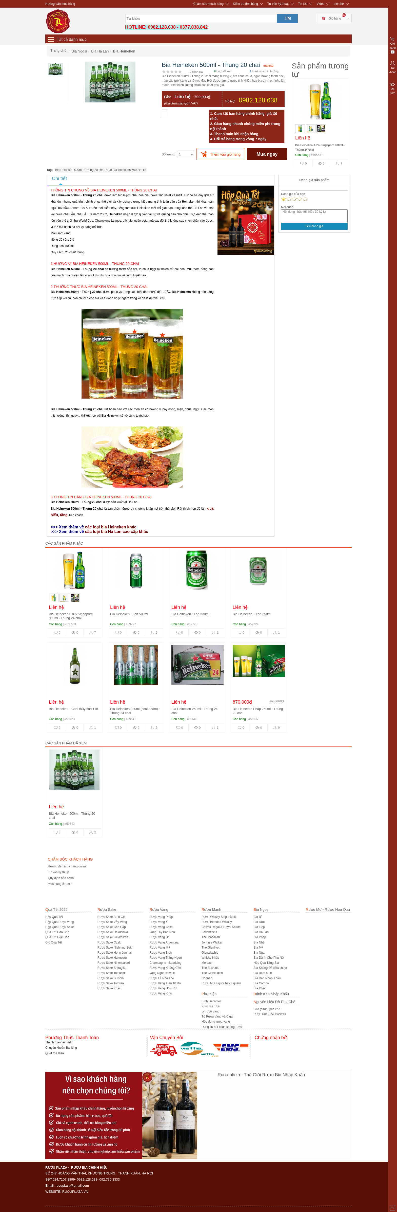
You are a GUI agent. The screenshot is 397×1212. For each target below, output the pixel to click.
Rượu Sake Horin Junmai (114, 952)
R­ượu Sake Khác (109, 988)
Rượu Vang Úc (159, 937)
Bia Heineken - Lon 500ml (129, 614)
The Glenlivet (211, 947)
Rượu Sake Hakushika (112, 932)
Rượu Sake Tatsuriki (111, 973)
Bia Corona (261, 983)
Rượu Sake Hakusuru (112, 957)
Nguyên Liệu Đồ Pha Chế (274, 1002)
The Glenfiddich (212, 973)
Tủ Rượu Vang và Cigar (218, 1016)
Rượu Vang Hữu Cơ (162, 988)
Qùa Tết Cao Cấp (57, 932)
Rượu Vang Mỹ (159, 947)
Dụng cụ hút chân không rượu (222, 1027)
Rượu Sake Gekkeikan (112, 937)
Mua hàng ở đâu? (60, 884)
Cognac (207, 978)
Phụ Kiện (209, 994)
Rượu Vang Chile (161, 927)
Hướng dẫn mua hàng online (67, 866)
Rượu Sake (106, 909)
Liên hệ (339, 4)
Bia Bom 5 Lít (263, 973)
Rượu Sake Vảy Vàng (112, 922)
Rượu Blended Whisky (217, 922)
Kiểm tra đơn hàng (245, 4)
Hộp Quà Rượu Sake (59, 927)
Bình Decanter (211, 1001)
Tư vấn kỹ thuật (278, 4)
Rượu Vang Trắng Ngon (165, 957)
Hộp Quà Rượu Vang (59, 922)
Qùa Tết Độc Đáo (57, 937)
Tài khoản (392, 67)
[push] (220, 154)
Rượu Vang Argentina (163, 942)
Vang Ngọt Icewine (162, 973)
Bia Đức (259, 922)
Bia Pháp (260, 937)
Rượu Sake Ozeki (109, 942)
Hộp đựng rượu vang (216, 1021)
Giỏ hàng (335, 18)
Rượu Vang (158, 909)
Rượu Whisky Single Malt (219, 917)
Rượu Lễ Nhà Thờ (161, 978)
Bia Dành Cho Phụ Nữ (269, 957)
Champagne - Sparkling (165, 963)
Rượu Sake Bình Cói (111, 917)
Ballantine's (209, 932)
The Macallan (211, 937)
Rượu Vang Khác (161, 993)
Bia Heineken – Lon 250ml (252, 614)
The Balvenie (210, 968)
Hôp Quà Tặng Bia (266, 963)
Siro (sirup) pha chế (267, 1009)
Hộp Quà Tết (54, 917)
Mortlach (207, 963)
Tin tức (302, 4)
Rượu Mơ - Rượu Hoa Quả (328, 909)
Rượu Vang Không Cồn (165, 968)
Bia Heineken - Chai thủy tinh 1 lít (73, 709)
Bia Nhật (259, 942)
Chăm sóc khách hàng (208, 4)
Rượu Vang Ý (158, 922)
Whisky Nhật (210, 957)
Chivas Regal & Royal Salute (221, 927)
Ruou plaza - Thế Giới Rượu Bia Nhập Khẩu (261, 1074)
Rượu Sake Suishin (110, 978)
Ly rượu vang (211, 1011)
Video (320, 4)
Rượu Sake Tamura (110, 983)
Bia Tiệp (259, 927)
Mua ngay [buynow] (266, 154)
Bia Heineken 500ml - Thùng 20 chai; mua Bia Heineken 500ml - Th (100, 170)
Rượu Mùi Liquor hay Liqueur (221, 983)
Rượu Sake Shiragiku (111, 968)
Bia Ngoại (261, 909)
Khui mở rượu (211, 1006)
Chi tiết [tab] (59, 178)
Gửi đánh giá (314, 226)
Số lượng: (168, 154)
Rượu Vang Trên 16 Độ (165, 983)
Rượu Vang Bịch (160, 952)
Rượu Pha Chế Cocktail (270, 1014)
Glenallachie (210, 952)
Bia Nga (259, 952)
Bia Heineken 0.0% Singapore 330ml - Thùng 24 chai (71, 616)
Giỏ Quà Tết (53, 942)
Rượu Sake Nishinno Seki (114, 947)
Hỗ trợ (229, 101)
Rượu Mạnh (211, 909)
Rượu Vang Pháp (161, 917)
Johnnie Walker (212, 942)
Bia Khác (260, 988)
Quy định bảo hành (61, 878)
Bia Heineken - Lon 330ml (190, 614)
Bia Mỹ (258, 947)
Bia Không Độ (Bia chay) (270, 968)
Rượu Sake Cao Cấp (111, 927)
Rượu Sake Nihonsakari (113, 963)
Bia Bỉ (258, 917)
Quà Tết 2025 (56, 909)
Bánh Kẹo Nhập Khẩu (271, 994)
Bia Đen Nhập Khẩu (267, 978)
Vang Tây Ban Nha (162, 932)
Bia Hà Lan (261, 932)
